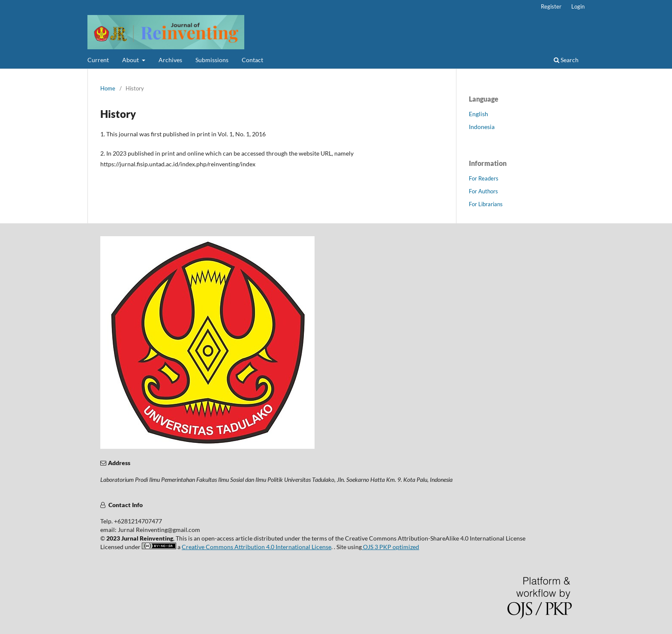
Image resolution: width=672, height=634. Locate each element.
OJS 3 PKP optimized (390, 546)
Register (551, 6)
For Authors (483, 191)
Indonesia (482, 126)
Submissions (211, 59)
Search (566, 59)
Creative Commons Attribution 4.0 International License (256, 546)
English (478, 113)
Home (107, 88)
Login (578, 6)
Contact (252, 59)
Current (98, 59)
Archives (170, 59)
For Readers (483, 178)
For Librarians (486, 204)
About (131, 59)
